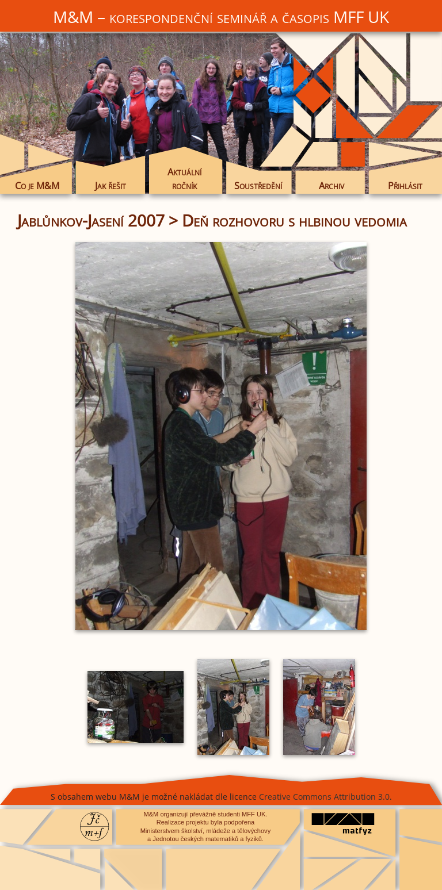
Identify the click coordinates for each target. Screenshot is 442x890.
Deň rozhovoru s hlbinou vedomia (294, 220)
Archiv (331, 185)
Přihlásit (405, 185)
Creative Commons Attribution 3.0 (324, 796)
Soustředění (258, 185)
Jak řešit (110, 185)
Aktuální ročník (184, 179)
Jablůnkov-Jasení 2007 (91, 220)
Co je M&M (37, 185)
